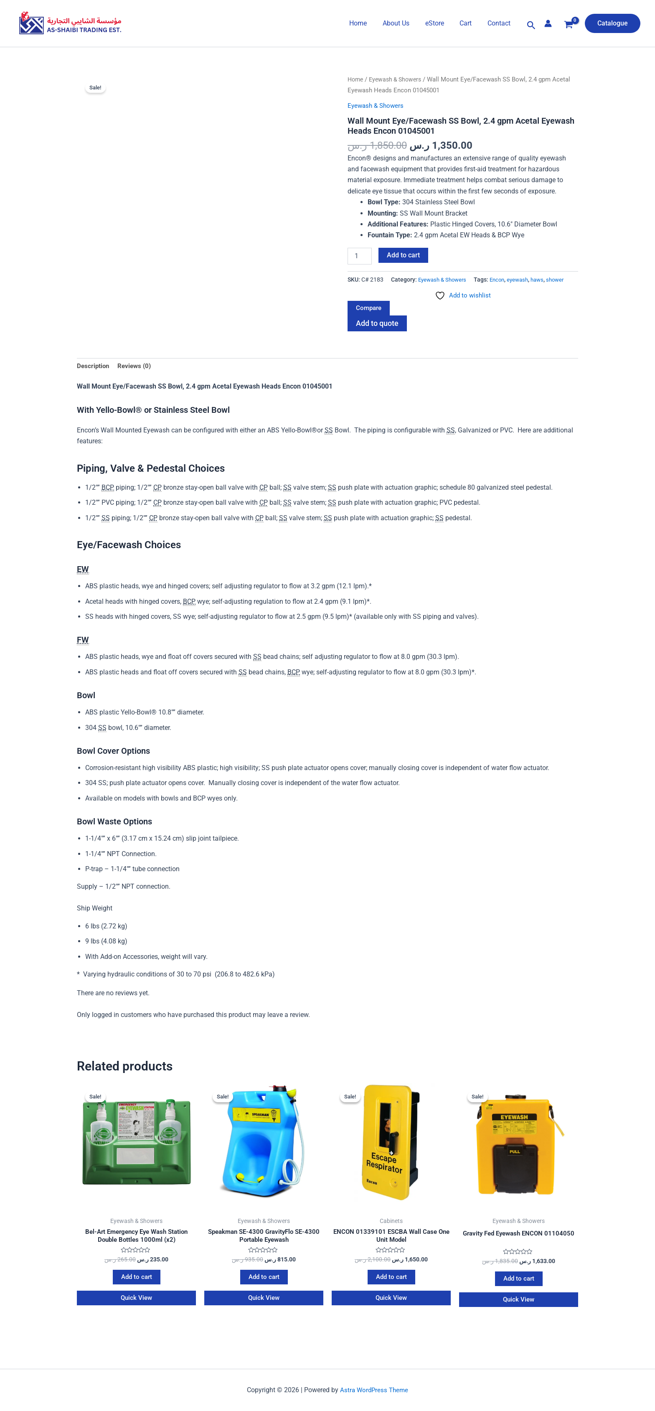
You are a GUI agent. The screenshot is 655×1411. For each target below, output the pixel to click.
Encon (371, 290)
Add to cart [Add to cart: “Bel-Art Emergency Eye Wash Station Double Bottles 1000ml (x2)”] (136, 1293)
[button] (531, 25)
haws (415, 290)
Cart (469, 23)
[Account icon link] (548, 23)
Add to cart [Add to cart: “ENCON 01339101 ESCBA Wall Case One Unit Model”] (391, 1293)
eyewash (393, 290)
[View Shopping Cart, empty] (568, 26)
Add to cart (403, 255)
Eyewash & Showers (399, 79)
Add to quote (379, 336)
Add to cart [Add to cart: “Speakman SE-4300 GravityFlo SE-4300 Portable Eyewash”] (263, 1293)
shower (434, 290)
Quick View (136, 1314)
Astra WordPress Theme (374, 1398)
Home (369, 23)
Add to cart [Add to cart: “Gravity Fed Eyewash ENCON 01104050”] (518, 1294)
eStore (440, 23)
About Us (404, 23)
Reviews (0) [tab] (137, 379)
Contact (500, 23)
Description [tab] (94, 379)
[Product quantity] (360, 256)
